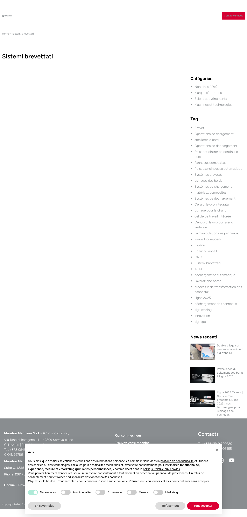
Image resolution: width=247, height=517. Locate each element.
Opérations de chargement (214, 134)
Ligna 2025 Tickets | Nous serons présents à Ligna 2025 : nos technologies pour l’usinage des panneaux (230, 403)
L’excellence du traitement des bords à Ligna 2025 (230, 372)
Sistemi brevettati (208, 263)
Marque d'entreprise (209, 93)
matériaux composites (210, 192)
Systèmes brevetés (208, 175)
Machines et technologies (213, 105)
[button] (217, 450)
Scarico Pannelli (206, 251)
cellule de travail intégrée (213, 216)
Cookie (9, 485)
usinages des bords (208, 180)
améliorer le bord (207, 140)
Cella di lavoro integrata (212, 204)
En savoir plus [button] (44, 505)
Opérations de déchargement (216, 146)
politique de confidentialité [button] (177, 461)
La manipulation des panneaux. (217, 233)
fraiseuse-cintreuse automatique (218, 169)
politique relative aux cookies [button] (161, 469)
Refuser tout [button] (170, 505)
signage (200, 322)
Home (5, 33)
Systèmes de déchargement (215, 198)
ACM (198, 269)
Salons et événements (211, 99)
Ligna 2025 (203, 298)
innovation (202, 316)
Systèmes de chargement (213, 186)
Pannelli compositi (208, 239)
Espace (200, 245)
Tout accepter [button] (203, 505)
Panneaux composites (210, 163)
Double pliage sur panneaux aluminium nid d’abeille (230, 349)
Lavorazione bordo (208, 281)
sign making (203, 310)
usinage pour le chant (210, 210)
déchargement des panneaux (216, 304)
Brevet (199, 128)
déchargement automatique (215, 275)
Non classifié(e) (206, 87)
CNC (198, 257)
